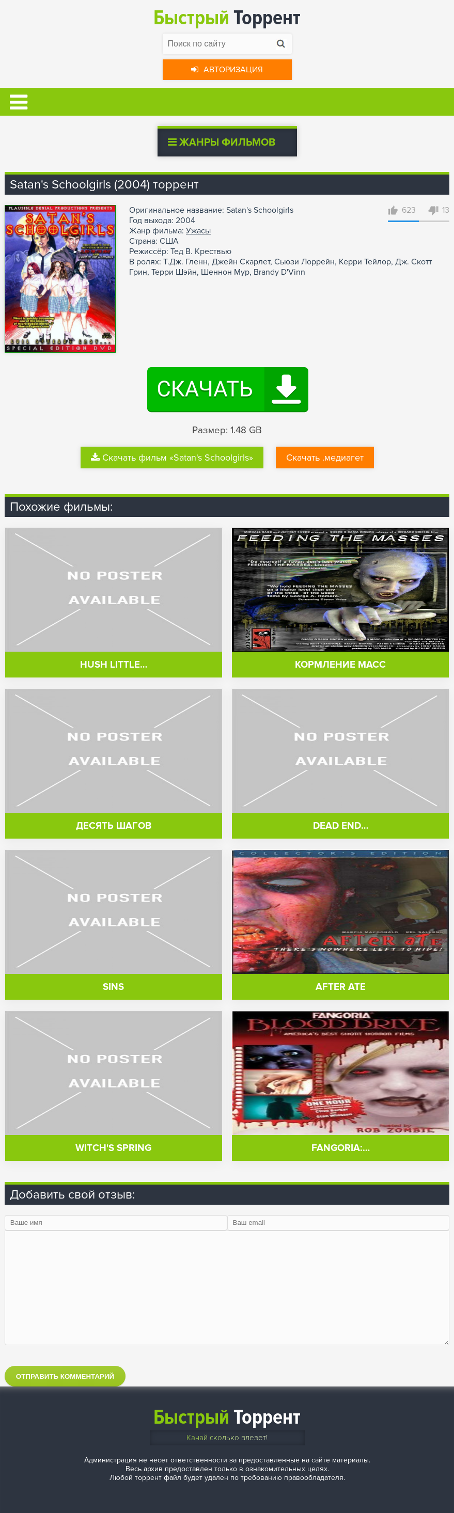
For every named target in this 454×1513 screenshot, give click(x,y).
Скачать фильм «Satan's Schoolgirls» (172, 457)
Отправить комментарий (65, 1376)
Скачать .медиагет (325, 457)
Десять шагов (113, 826)
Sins (113, 987)
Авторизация (227, 70)
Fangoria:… (340, 1148)
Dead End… (340, 826)
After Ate (341, 987)
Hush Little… (113, 665)
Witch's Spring (113, 1148)
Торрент (227, 17)
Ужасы (198, 231)
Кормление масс (340, 665)
